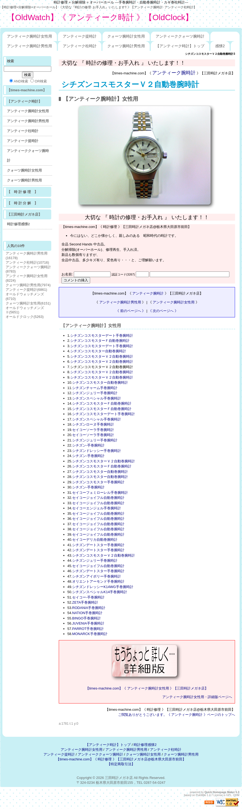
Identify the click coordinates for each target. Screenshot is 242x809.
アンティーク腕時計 (174, 72)
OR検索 (38, 81)
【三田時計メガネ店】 (24, 214)
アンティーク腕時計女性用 (29, 36)
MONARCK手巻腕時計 (89, 634)
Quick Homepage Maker (219, 792)
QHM (236, 795)
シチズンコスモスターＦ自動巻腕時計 (100, 341)
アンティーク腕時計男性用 (29, 46)
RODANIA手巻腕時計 (88, 608)
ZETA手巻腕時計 (85, 602)
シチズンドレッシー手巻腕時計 (96, 451)
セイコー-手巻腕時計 (88, 597)
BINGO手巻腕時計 (86, 618)
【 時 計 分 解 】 (22, 203)
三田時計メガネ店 (119, 778)
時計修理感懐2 (18, 224)
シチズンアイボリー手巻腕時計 (96, 576)
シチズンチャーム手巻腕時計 (95, 388)
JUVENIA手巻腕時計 (88, 623)
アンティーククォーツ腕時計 (180, 36)
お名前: (67, 274)
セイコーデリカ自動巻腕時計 (95, 540)
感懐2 (220, 46)
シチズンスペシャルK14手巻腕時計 (99, 592)
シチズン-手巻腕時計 (88, 445)
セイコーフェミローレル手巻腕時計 (100, 493)
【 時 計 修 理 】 (22, 192)
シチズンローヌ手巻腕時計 (93, 424)
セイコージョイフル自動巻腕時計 (98, 498)
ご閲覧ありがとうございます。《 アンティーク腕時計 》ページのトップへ (176, 715)
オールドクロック (25, 317)
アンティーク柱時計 (80, 46)
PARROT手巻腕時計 (88, 629)
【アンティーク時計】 (24, 101)
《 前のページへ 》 (130, 311)
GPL (229, 795)
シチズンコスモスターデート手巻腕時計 (101, 335)
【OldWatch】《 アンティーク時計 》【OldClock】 (100, 17)
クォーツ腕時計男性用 (126, 46)
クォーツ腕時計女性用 (126, 36)
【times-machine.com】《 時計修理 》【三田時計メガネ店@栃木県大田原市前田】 (121, 759)
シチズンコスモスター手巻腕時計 (98, 482)
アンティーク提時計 (80, 36)
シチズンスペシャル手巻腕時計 (96, 398)
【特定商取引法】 (121, 764)
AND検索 (18, 81)
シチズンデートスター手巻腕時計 (98, 545)
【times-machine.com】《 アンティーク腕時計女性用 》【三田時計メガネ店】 (147, 688)
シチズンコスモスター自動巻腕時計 (98, 351)
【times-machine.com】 (26, 90)
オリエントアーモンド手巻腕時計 (98, 581)
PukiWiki (201, 795)
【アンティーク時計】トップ (180, 46)
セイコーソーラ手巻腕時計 (93, 430)
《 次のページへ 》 (163, 311)
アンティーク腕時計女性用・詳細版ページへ (197, 697)
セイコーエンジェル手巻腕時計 (96, 508)
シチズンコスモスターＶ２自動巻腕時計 (130, 84)
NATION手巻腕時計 (87, 613)
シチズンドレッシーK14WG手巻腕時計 (102, 587)
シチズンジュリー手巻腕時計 (95, 393)
